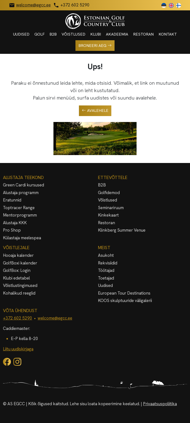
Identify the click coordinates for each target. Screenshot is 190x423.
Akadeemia (117, 34)
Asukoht (106, 255)
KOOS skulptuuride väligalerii (125, 300)
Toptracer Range (19, 207)
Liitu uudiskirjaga (18, 349)
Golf (39, 34)
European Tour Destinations (124, 293)
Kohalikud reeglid (19, 293)
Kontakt (168, 34)
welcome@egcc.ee (55, 318)
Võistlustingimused (20, 285)
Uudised (21, 34)
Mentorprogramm (20, 215)
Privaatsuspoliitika (160, 403)
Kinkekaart (108, 215)
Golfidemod (109, 192)
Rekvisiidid (107, 263)
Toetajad (106, 278)
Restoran (143, 34)
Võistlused (73, 34)
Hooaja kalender (18, 255)
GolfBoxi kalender (20, 263)
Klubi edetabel (16, 278)
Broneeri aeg (95, 46)
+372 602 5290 (17, 318)
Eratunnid (12, 200)
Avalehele (95, 111)
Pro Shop (12, 230)
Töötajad (106, 270)
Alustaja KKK (15, 222)
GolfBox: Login (16, 270)
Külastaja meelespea (22, 238)
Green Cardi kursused (23, 185)
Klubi (95, 34)
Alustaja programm (21, 192)
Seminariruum (111, 207)
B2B (53, 34)
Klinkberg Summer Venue (121, 230)
